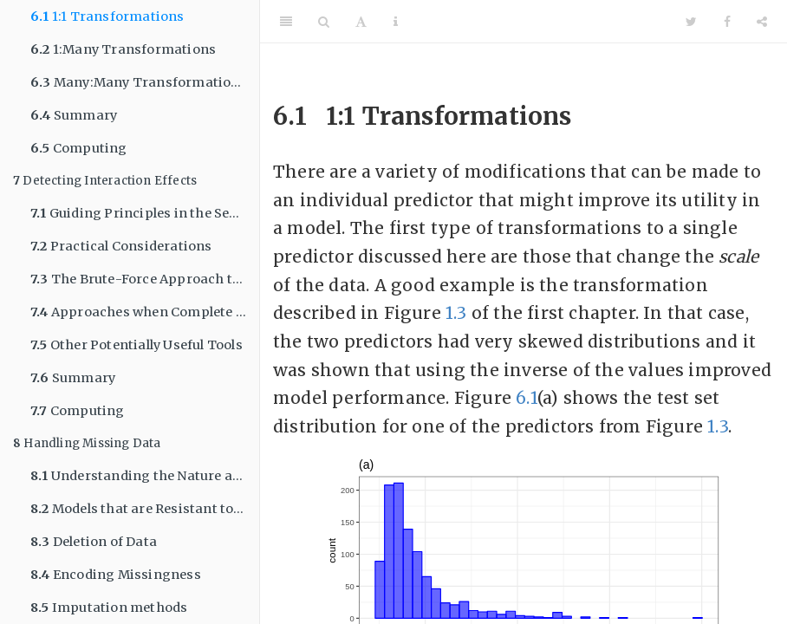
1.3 (456, 312)
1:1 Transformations (107, 16)
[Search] (323, 21)
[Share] (762, 21)
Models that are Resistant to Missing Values (144, 509)
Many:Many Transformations (138, 82)
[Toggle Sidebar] (286, 21)
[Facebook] (727, 21)
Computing (78, 148)
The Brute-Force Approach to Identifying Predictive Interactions (144, 279)
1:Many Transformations (123, 49)
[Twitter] (691, 21)
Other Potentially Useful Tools (136, 345)
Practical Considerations (121, 246)
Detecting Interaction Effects (105, 180)
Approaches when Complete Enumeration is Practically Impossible (144, 312)
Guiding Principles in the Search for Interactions (144, 213)
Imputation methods (108, 607)
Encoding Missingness (115, 574)
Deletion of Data (93, 541)
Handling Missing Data (87, 443)
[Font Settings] (361, 21)
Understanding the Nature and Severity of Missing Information (144, 476)
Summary (73, 115)
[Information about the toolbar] (395, 21)
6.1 (526, 397)
